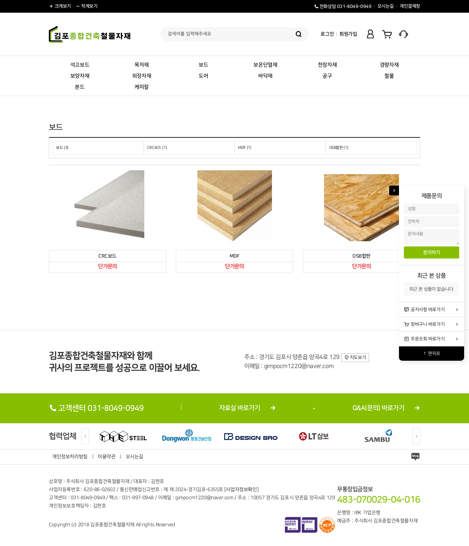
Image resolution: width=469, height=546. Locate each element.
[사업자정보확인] (241, 489)
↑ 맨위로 (431, 353)
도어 (203, 76)
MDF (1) (244, 148)
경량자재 (389, 65)
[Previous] (85, 436)
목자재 (142, 65)
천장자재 (327, 65)
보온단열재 (265, 65)
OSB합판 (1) (338, 148)
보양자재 (79, 76)
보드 (203, 65)
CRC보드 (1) (157, 148)
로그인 (327, 34)
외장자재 (141, 76)
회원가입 (348, 34)
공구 (327, 76)
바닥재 (265, 76)
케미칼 (142, 87)
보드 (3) (62, 148)
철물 (389, 76)
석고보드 (79, 65)
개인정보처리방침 (70, 456)
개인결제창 (410, 6)
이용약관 (106, 456)
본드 (79, 87)
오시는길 (385, 6)
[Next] (416, 436)
